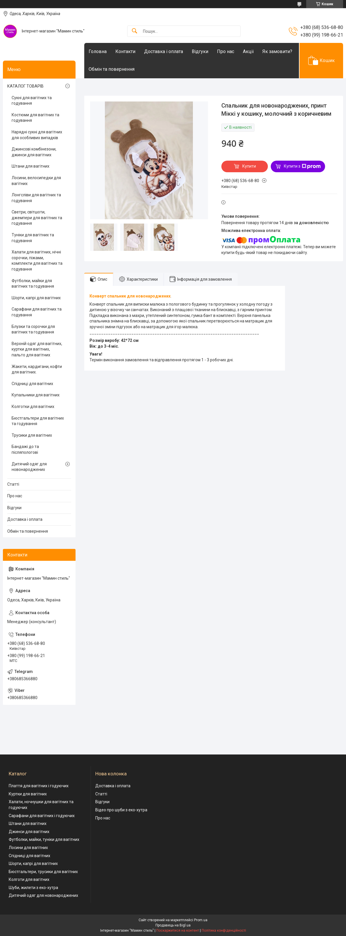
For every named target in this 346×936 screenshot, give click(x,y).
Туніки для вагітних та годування (33, 238)
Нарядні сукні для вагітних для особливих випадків (37, 135)
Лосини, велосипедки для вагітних (36, 180)
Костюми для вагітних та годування (35, 118)
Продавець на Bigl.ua (173, 925)
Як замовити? (277, 51)
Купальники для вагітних (36, 395)
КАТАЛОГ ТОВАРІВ (25, 86)
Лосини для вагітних (28, 847)
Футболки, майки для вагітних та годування (33, 283)
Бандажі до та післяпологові (25, 449)
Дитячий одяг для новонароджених (29, 467)
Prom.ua (200, 920)
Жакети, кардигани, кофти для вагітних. (37, 369)
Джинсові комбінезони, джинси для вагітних (34, 152)
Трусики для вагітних (32, 435)
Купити (249, 166)
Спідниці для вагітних (32, 383)
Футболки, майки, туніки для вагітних (44, 839)
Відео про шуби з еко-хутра (121, 810)
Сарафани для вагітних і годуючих (42, 815)
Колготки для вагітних (33, 406)
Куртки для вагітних (28, 794)
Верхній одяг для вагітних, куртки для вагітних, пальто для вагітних (37, 349)
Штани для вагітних (30, 166)
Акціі (248, 51)
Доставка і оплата (163, 51)
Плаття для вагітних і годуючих (39, 785)
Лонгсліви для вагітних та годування (36, 198)
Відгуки (200, 51)
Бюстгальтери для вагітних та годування (38, 421)
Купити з (302, 166)
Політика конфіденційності (224, 930)
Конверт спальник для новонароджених (130, 296)
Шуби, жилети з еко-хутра (33, 887)
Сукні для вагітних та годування (32, 100)
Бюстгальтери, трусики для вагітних (43, 871)
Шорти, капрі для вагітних (36, 297)
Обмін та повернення (112, 69)
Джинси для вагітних (29, 831)
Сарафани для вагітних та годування (37, 312)
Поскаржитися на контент (177, 930)
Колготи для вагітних (29, 879)
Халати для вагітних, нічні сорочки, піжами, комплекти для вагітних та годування (37, 260)
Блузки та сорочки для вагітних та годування (33, 329)
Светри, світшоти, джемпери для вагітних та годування (37, 218)
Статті (13, 484)
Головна (98, 51)
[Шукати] (134, 31)
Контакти (125, 51)
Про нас (225, 51)
